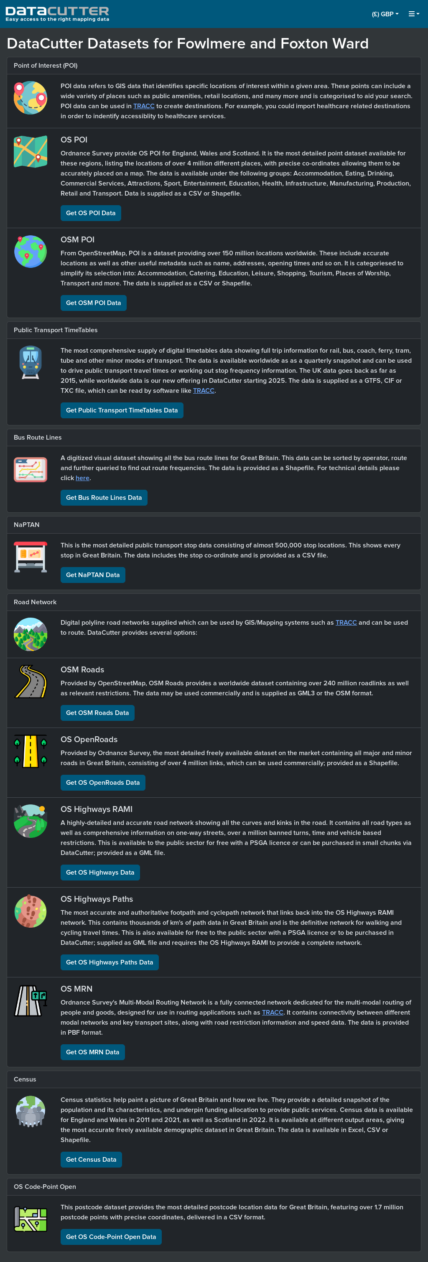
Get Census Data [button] (91, 1159)
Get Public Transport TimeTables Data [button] (122, 410)
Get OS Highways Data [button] (100, 872)
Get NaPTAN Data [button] (93, 575)
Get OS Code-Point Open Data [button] (111, 1237)
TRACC (144, 106)
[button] (385, 14)
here (82, 478)
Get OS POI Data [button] (91, 213)
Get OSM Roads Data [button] (97, 713)
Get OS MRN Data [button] (93, 1052)
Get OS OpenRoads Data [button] (103, 782)
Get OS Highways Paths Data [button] (109, 962)
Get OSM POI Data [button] (93, 303)
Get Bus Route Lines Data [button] (104, 497)
